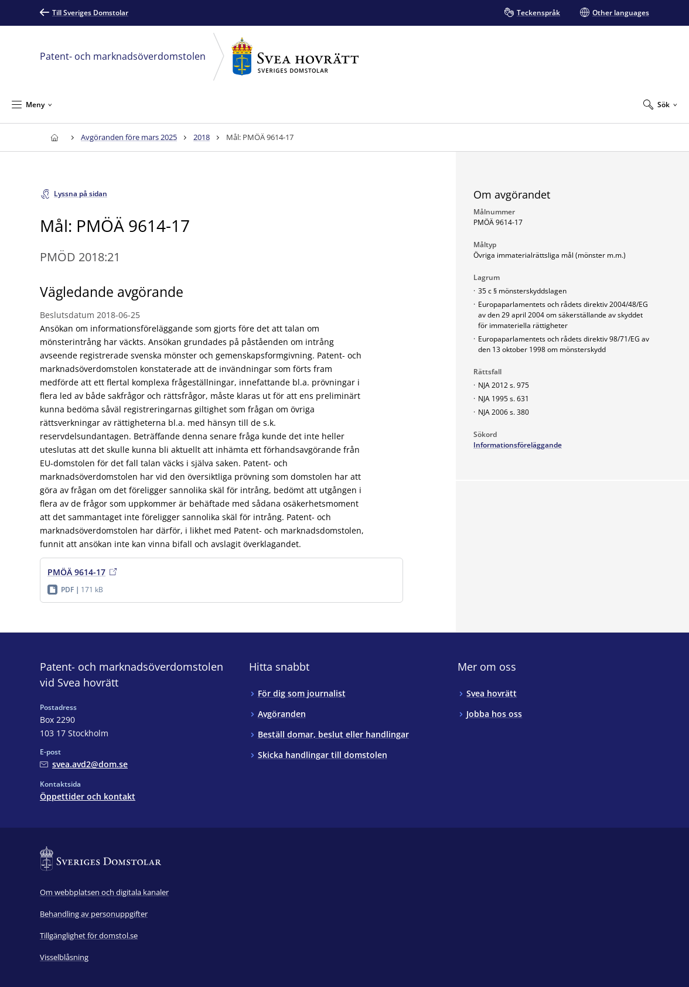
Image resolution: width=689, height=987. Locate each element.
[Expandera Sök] (660, 104)
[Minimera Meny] (32, 104)
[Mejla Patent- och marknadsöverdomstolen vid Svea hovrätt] (84, 764)
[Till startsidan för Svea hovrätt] (54, 137)
